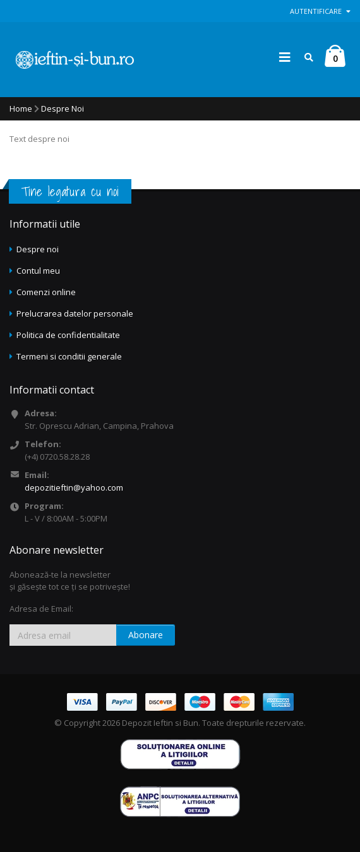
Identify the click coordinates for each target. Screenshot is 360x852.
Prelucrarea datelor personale (74, 313)
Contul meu (38, 270)
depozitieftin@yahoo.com (74, 487)
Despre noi (37, 249)
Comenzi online (46, 292)
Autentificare (320, 11)
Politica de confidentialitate (68, 335)
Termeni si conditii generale (69, 356)
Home (20, 108)
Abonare (145, 635)
